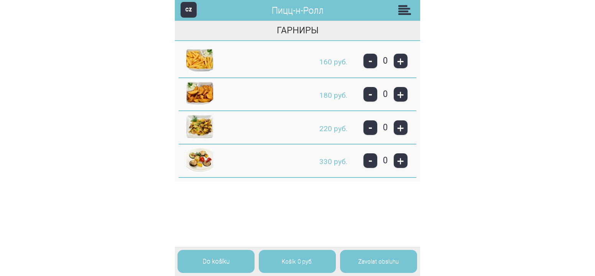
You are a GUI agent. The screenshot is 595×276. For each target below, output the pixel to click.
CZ (188, 9)
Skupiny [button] (406, 10)
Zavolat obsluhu (378, 261)
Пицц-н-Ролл (298, 10)
